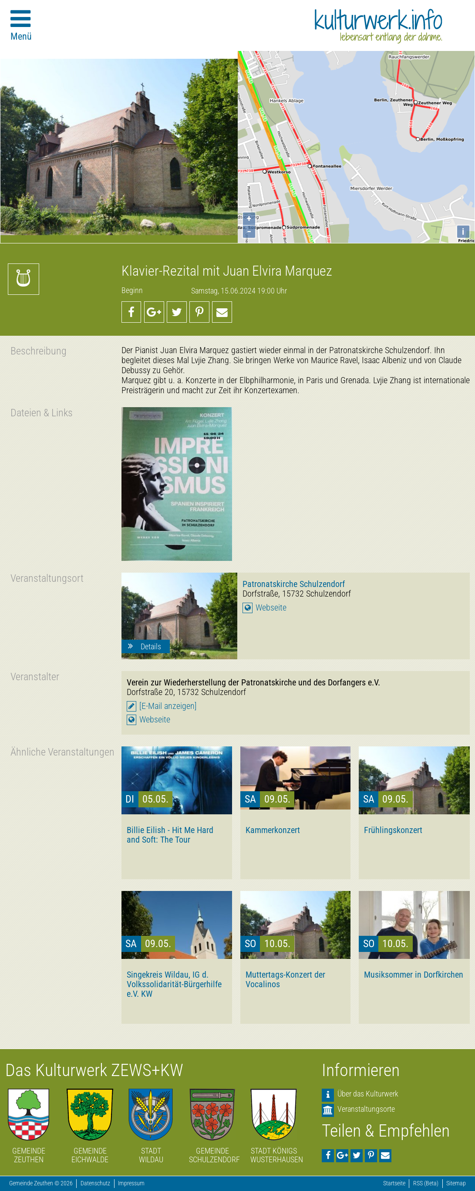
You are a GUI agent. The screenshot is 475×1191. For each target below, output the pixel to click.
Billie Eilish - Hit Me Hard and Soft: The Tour (170, 834)
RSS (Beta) (425, 1183)
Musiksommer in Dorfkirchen (413, 974)
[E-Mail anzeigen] (168, 706)
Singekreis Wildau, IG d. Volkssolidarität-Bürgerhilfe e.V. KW (174, 984)
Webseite (271, 608)
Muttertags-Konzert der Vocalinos (285, 979)
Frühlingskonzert (393, 830)
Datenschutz (95, 1183)
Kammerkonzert (273, 830)
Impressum (131, 1183)
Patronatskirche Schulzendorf (294, 584)
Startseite (394, 1183)
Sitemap (456, 1183)
